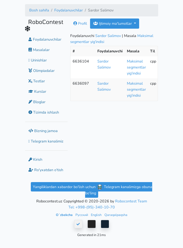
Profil (80, 23)
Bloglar (36, 101)
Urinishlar (37, 60)
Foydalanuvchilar (68, 10)
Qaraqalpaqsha (115, 215)
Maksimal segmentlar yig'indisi (136, 67)
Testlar (36, 81)
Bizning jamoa (43, 130)
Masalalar (39, 49)
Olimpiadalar (41, 70)
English (96, 215)
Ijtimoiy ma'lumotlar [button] (113, 23)
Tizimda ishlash (43, 112)
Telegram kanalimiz (45, 141)
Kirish (35, 159)
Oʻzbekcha (64, 215)
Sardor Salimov (108, 35)
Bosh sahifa (39, 10)
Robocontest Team (131, 201)
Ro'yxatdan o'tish (45, 169)
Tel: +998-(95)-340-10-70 (91, 207)
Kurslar (37, 91)
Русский (82, 215)
